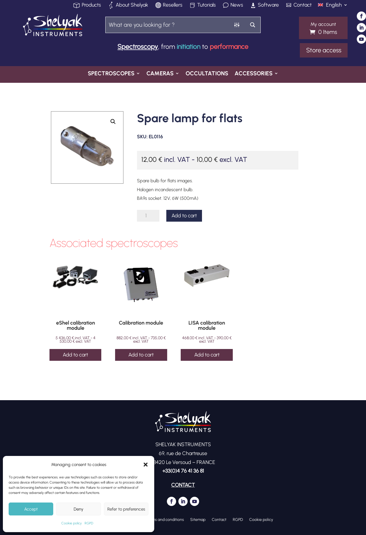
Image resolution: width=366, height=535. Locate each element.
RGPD (89, 523)
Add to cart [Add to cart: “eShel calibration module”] (75, 355)
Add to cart (184, 215)
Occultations (207, 74)
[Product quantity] (148, 216)
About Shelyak (132, 5)
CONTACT (183, 485)
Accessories (253, 74)
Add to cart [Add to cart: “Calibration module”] (141, 355)
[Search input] (167, 24)
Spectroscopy (137, 47)
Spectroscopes (111, 74)
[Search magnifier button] (252, 25)
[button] (145, 464)
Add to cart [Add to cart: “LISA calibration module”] (207, 355)
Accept (31, 509)
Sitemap (197, 519)
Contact (302, 5)
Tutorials (206, 5)
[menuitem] (333, 7)
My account (323, 24)
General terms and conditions (157, 519)
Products (91, 5)
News (236, 5)
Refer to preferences (126, 509)
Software (268, 5)
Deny (78, 509)
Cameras (160, 74)
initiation (188, 47)
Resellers (172, 5)
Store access (323, 50)
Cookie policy (71, 523)
